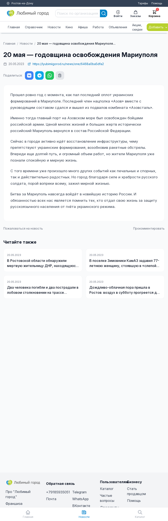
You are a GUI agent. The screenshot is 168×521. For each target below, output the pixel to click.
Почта (51, 499)
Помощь (156, 3)
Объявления (118, 27)
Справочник (34, 27)
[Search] (103, 13)
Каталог (106, 489)
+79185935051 (58, 492)
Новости (54, 27)
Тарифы (143, 3)
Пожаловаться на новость (23, 228)
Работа (98, 27)
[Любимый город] (28, 13)
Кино (69, 27)
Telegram (79, 492)
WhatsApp (80, 499)
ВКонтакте (81, 506)
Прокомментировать (149, 228)
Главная (14, 27)
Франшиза (14, 503)
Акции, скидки (137, 27)
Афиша (83, 27)
